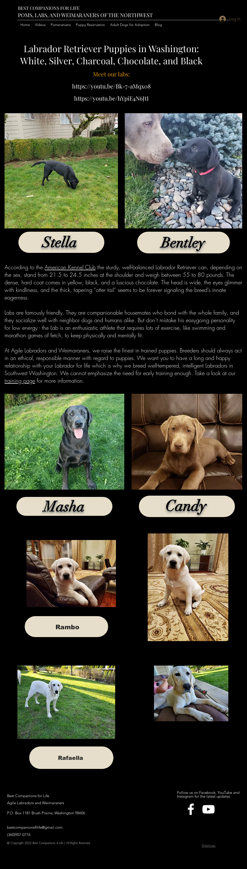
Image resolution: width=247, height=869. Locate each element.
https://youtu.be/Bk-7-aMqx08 (111, 86)
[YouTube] (208, 809)
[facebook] (190, 809)
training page (20, 380)
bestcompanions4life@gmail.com (35, 827)
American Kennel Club (70, 267)
